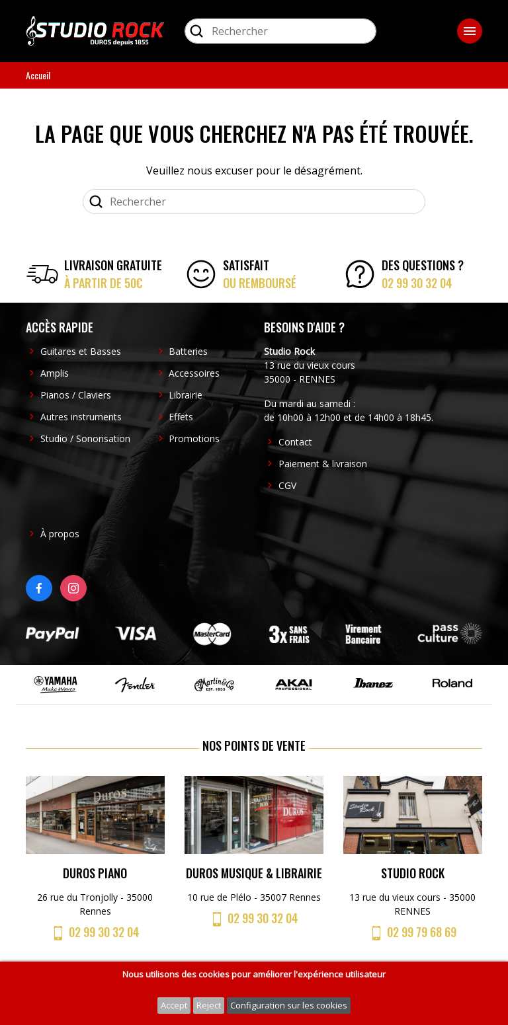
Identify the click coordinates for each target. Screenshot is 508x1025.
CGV (287, 485)
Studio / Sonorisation (85, 438)
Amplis (54, 373)
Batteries (188, 351)
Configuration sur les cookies (288, 1005)
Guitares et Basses (80, 351)
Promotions (194, 438)
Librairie (185, 395)
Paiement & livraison (322, 463)
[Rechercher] (280, 31)
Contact (295, 442)
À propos (59, 533)
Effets (181, 416)
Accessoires (194, 373)
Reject (208, 1005)
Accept (174, 1005)
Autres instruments (81, 416)
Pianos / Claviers (75, 395)
